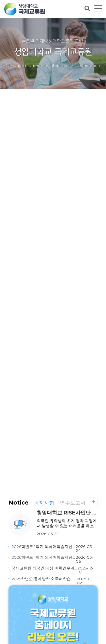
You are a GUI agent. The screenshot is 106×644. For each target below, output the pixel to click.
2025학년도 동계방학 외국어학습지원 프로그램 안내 (44, 578)
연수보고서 (72, 503)
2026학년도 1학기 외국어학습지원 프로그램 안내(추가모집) (44, 546)
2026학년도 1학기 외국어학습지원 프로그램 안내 (44, 557)
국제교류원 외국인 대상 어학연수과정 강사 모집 (44, 568)
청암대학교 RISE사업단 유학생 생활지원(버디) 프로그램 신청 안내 (67, 513)
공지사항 (44, 503)
